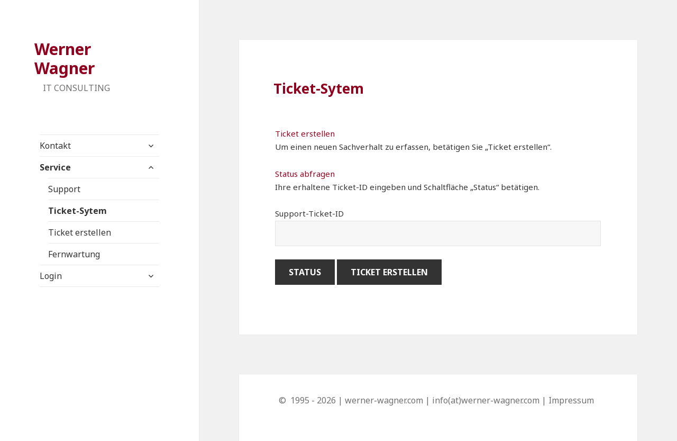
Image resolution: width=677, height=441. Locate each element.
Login (51, 276)
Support (64, 189)
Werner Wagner (64, 58)
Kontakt (55, 145)
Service (55, 167)
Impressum (571, 400)
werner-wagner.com (384, 400)
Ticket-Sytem (77, 211)
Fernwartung (74, 254)
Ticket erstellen (79, 232)
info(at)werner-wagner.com (485, 400)
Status (305, 272)
